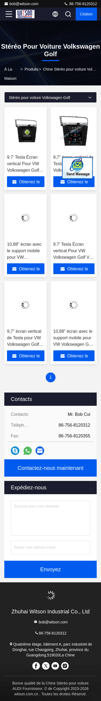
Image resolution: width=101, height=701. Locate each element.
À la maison (10, 74)
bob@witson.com (21, 4)
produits (31, 69)
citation (86, 14)
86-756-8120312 (80, 4)
